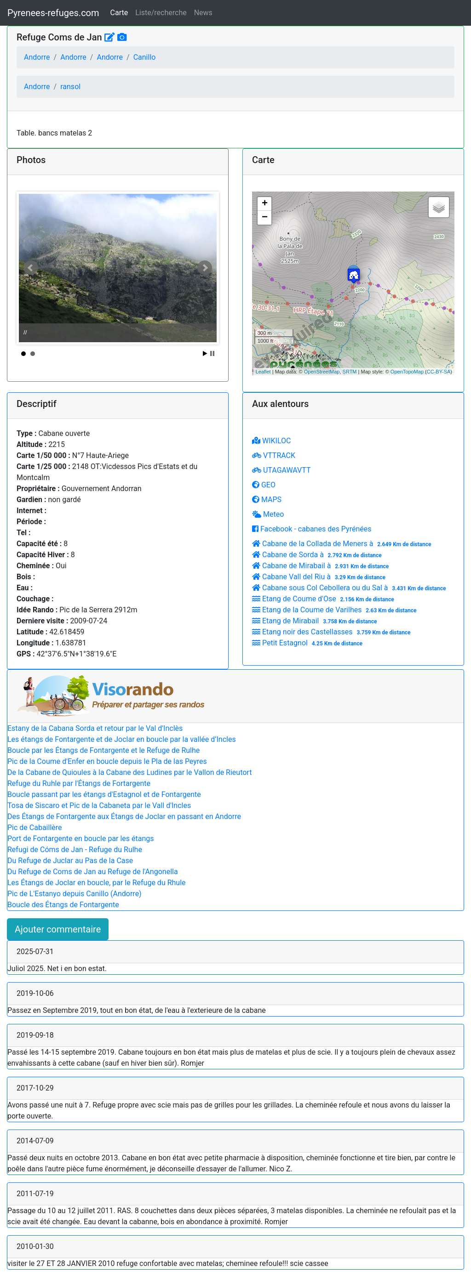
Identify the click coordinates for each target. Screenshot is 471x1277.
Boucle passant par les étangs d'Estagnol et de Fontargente (104, 794)
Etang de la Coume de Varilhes (335, 609)
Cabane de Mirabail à (321, 565)
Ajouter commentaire (58, 929)
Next (204, 267)
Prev (30, 267)
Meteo (268, 514)
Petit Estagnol (308, 642)
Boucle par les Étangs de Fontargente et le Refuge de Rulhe (103, 750)
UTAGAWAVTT (281, 470)
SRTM (350, 371)
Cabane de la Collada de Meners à (342, 543)
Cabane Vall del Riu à (320, 576)
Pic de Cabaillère (34, 827)
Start (205, 353)
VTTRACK (273, 455)
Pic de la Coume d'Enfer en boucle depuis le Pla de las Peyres (107, 761)
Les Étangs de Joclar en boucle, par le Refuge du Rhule (96, 882)
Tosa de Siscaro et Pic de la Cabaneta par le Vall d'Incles (99, 805)
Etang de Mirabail (315, 620)
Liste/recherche (160, 12)
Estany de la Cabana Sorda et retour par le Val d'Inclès (95, 728)
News (203, 12)
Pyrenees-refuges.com (53, 12)
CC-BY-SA (439, 371)
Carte (119, 12)
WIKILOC (271, 440)
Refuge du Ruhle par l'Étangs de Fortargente (78, 783)
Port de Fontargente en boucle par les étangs (80, 838)
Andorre (37, 57)
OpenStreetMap (322, 371)
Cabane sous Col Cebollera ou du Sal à (350, 587)
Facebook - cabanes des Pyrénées (311, 529)
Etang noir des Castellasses (332, 631)
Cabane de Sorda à (318, 554)
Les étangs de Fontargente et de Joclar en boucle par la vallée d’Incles (121, 739)
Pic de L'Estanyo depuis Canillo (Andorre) (74, 893)
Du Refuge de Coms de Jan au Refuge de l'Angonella (92, 871)
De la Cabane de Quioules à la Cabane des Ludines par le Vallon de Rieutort (129, 772)
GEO (264, 484)
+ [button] (265, 204)
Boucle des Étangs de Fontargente (63, 904)
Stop (212, 353)
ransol (70, 86)
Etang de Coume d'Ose (324, 598)
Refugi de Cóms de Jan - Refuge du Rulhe (74, 849)
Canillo (144, 57)
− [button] (265, 218)
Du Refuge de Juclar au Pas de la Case (70, 860)
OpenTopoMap (407, 371)
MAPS (266, 499)
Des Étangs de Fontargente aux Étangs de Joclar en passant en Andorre (124, 816)
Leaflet (263, 371)
